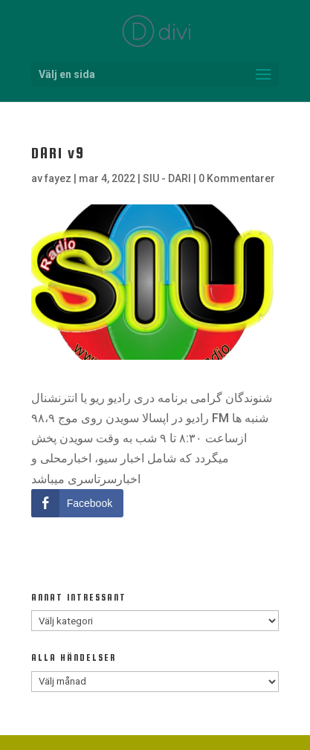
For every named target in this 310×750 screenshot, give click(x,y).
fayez (58, 178)
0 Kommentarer (236, 178)
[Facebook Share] (77, 503)
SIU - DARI (167, 178)
